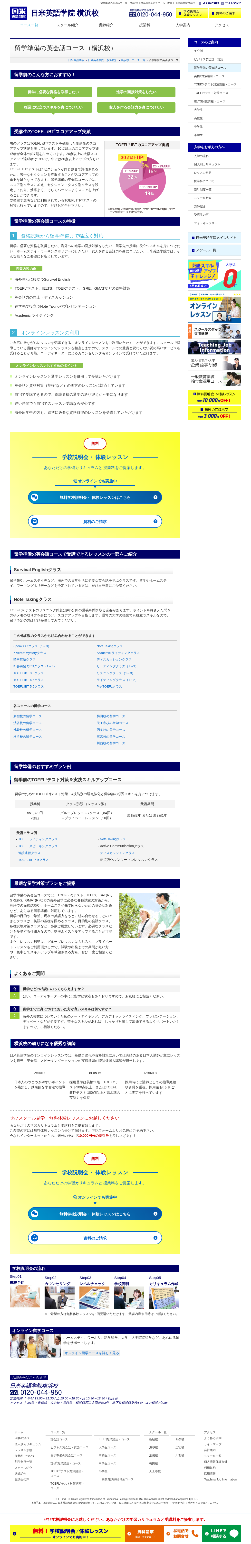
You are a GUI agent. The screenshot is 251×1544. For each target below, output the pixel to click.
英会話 (198, 51)
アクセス (221, 25)
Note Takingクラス (110, 646)
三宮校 (179, 1447)
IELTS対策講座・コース (209, 101)
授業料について (204, 181)
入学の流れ (201, 156)
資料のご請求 (95, 522)
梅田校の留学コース (111, 716)
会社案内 (210, 1450)
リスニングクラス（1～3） (116, 673)
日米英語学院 (76, 60)
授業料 (144, 25)
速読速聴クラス (29, 853)
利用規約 (210, 1468)
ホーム (19, 1432)
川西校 (179, 1455)
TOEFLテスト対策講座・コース (67, 1486)
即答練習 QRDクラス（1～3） (35, 666)
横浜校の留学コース (27, 736)
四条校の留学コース (111, 730)
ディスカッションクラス (114, 659)
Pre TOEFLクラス (109, 686)
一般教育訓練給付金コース (116, 1479)
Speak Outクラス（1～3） (32, 646)
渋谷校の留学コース (27, 723)
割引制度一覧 (203, 189)
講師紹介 (106, 25)
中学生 (198, 126)
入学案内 (183, 25)
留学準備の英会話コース (210, 67)
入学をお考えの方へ (209, 147)
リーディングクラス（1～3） (117, 666)
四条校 (179, 1439)
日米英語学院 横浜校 (65, 13)
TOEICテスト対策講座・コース (215, 84)
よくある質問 (213, 1438)
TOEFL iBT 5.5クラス (28, 686)
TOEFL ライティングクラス (38, 839)
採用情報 (210, 1473)
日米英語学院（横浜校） (102, 60)
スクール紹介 (67, 25)
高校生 (198, 118)
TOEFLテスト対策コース (211, 93)
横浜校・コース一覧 (133, 60)
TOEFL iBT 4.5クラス (28, 680)
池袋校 (153, 1455)
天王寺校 (155, 1471)
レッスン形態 (203, 173)
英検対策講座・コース (209, 76)
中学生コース (107, 1463)
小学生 (198, 135)
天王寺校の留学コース (112, 723)
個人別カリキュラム (207, 164)
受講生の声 (201, 214)
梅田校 (153, 1463)
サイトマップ (213, 1444)
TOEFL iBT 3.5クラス (28, 673)
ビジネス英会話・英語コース (69, 1447)
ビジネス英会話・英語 (208, 59)
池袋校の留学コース (27, 730)
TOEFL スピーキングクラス (38, 846)
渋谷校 (153, 1447)
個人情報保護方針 (215, 1461)
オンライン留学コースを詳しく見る (92, 1353)
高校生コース (107, 1455)
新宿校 (153, 1439)
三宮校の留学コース (111, 736)
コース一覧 (29, 25)
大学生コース (107, 1447)
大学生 (198, 109)
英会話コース (59, 1439)
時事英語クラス (24, 659)
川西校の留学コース (111, 743)
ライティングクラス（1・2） (117, 680)
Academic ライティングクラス (118, 653)
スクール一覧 (158, 1432)
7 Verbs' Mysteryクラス (29, 653)
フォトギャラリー (205, 223)
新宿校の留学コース (27, 716)
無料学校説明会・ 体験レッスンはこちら (95, 498)
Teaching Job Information (220, 1479)
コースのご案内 (206, 42)
